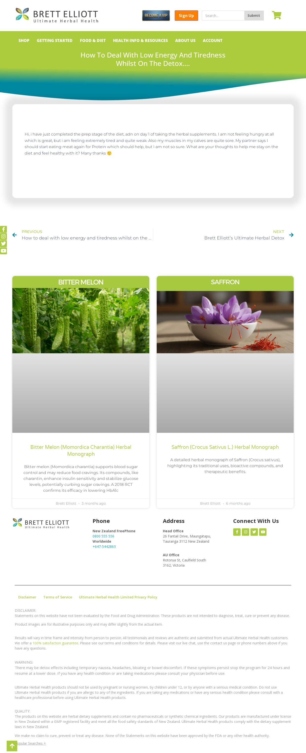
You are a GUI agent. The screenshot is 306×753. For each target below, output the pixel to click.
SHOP (24, 40)
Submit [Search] (254, 15)
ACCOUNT (212, 40)
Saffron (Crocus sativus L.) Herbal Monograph (225, 447)
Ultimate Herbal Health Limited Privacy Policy (118, 597)
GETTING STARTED (55, 40)
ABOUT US (185, 40)
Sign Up (186, 15)
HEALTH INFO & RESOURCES (140, 40)
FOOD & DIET (93, 40)
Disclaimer (27, 597)
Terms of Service (57, 597)
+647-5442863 (104, 546)
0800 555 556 (103, 536)
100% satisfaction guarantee (55, 643)
